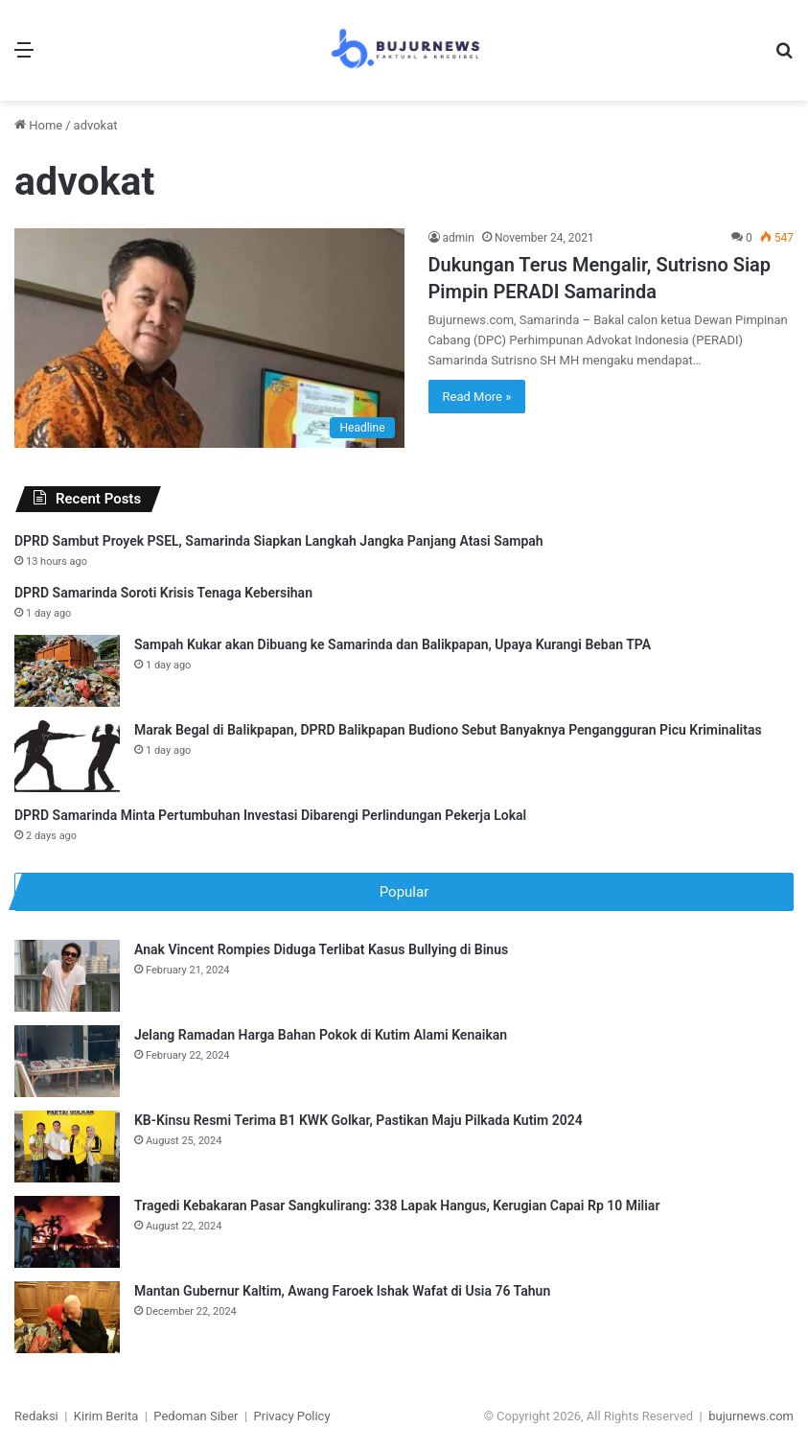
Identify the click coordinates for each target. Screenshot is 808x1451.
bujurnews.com (751, 1416)
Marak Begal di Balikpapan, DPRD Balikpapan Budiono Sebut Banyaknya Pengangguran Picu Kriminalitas (448, 729)
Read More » (477, 396)
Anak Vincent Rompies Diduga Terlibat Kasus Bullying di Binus (321, 949)
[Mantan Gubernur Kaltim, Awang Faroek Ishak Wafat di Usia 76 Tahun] (67, 1317)
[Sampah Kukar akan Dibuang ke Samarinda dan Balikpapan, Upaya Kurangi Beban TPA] (67, 671)
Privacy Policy (292, 1416)
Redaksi (36, 1416)
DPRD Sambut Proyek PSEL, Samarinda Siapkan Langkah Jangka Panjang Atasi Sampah (278, 541)
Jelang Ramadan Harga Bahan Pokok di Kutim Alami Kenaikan (320, 1034)
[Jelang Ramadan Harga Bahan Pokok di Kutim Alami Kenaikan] (67, 1061)
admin (458, 238)
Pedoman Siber (195, 1416)
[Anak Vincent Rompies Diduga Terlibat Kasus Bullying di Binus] (67, 976)
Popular (404, 892)
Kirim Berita (106, 1416)
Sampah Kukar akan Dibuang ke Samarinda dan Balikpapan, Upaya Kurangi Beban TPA (392, 644)
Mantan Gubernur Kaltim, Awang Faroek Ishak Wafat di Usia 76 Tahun (342, 1291)
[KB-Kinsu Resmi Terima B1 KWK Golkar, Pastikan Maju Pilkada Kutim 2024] (67, 1146)
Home (38, 125)
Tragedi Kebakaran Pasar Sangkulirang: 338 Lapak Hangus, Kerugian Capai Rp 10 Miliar (396, 1205)
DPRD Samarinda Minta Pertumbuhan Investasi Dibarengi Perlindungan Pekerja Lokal (270, 815)
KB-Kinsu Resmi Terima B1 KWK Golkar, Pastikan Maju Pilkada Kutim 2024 (358, 1120)
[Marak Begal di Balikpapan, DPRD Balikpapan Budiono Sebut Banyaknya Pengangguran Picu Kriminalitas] (67, 756)
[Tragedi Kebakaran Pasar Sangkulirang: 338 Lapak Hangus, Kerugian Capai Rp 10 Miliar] (67, 1232)
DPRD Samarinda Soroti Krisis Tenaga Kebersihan (163, 592)
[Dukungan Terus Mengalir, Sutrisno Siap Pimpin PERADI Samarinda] (209, 338)
